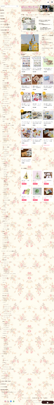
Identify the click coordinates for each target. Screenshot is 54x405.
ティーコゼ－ (5, 101)
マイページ (4, 396)
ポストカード (5, 360)
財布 (3, 131)
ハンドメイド (4, 161)
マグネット (5, 114)
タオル (4, 62)
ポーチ (4, 51)
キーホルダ (6, 93)
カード (4, 142)
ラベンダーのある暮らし (6, 27)
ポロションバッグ (7, 44)
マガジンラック (7, 223)
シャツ (5, 167)
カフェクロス (5, 119)
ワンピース (6, 173)
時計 (3, 231)
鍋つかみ (4, 108)
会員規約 (45, 398)
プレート (4, 282)
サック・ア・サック (8, 72)
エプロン (4, 87)
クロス (4, 60)
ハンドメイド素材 (6, 200)
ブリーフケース (7, 49)
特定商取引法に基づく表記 (37, 398)
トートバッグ (6, 40)
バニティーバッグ (7, 38)
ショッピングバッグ (8, 47)
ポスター (4, 159)
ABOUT (2, 13)
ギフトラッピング (5, 376)
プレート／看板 (6, 147)
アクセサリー (5, 89)
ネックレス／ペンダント (9, 329)
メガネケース (5, 105)
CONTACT (3, 384)
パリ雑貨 (3, 117)
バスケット (6, 74)
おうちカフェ (3, 21)
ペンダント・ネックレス (9, 95)
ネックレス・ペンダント (9, 155)
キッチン (4, 129)
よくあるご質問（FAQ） (6, 381)
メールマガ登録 (4, 386)
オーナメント (5, 99)
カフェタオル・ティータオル (10, 68)
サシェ (4, 112)
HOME (22, 14)
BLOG (2, 16)
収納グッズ (5, 221)
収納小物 (4, 70)
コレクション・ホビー (33, 14)
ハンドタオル (6, 66)
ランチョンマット (6, 85)
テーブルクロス (6, 103)
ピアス (5, 97)
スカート (5, 169)
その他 (4, 210)
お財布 (4, 53)
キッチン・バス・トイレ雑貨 (8, 251)
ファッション (4, 300)
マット (4, 56)
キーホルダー (6, 153)
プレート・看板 (6, 229)
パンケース (6, 76)
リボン (5, 204)
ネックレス (6, 184)
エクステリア (4, 353)
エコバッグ (6, 42)
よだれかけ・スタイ (8, 176)
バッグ (4, 34)
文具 (26, 14)
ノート (4, 358)
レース (5, 207)
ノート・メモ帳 (7, 123)
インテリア (5, 127)
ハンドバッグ (6, 194)
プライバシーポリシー (26, 398)
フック (4, 219)
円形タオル (6, 64)
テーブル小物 (5, 82)
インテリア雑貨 (5, 216)
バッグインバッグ (7, 45)
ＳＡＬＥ (3, 378)
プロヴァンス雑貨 (5, 32)
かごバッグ (6, 36)
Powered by (37, 402)
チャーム (5, 91)
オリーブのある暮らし (5, 24)
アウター (5, 165)
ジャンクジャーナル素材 (9, 125)
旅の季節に (3, 18)
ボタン (5, 202)
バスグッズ (5, 275)
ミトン (4, 78)
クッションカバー (6, 58)
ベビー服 (5, 174)
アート (4, 244)
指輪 (5, 181)
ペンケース (5, 373)
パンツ (5, 171)
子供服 (4, 110)
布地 (3, 80)
